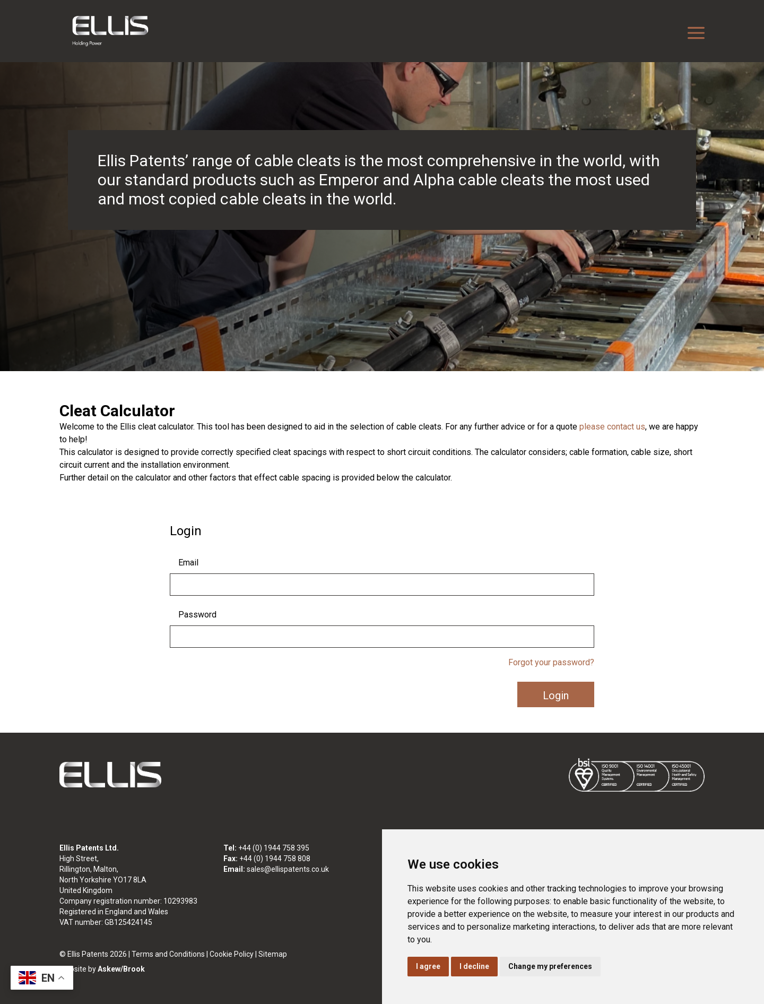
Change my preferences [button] (550, 966)
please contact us (612, 427)
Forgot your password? (551, 662)
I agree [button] (428, 966)
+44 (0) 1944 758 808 (274, 858)
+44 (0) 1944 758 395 (273, 848)
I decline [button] (474, 966)
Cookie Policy (232, 954)
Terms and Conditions (168, 954)
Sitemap (272, 954)
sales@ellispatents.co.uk (288, 869)
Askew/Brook (121, 969)
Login (556, 695)
